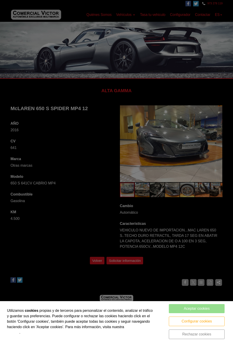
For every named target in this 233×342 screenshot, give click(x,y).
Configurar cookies (197, 321)
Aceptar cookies (197, 308)
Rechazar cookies (196, 334)
